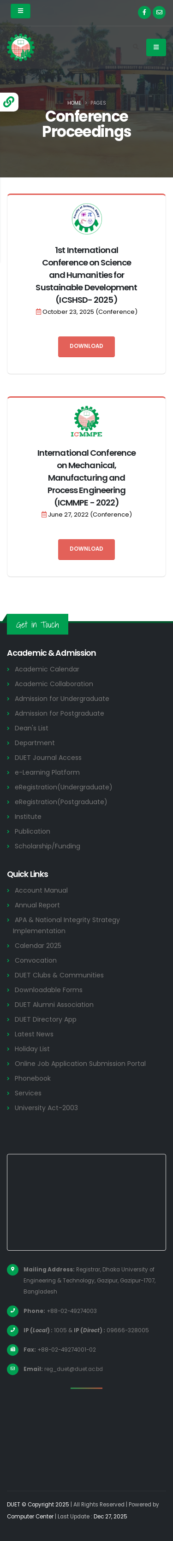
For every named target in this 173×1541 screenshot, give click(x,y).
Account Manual (41, 890)
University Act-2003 (46, 1107)
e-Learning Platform (47, 772)
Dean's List (31, 728)
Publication (32, 831)
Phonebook (33, 1078)
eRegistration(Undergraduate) (64, 787)
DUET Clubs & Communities (59, 975)
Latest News (34, 1034)
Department (35, 742)
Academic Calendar (47, 669)
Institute (28, 816)
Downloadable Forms (49, 989)
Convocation (36, 960)
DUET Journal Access (48, 757)
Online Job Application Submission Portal (80, 1063)
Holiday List (32, 1048)
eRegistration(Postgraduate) (61, 801)
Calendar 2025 (38, 945)
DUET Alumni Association (54, 1004)
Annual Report (37, 905)
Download (86, 346)
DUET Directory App (46, 1019)
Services (28, 1093)
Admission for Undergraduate (62, 698)
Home (74, 103)
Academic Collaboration (54, 683)
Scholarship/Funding (47, 846)
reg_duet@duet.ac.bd (73, 1369)
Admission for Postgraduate (59, 713)
